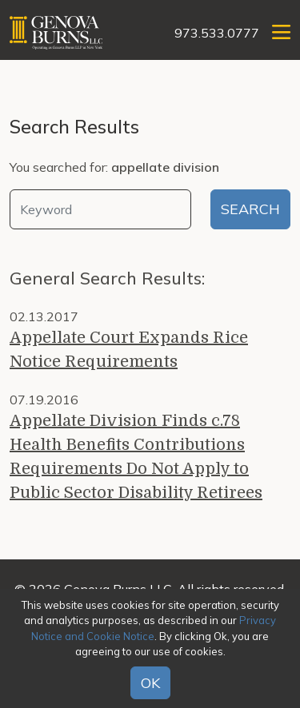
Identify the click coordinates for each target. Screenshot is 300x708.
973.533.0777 (216, 33)
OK (150, 683)
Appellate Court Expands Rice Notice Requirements (129, 349)
